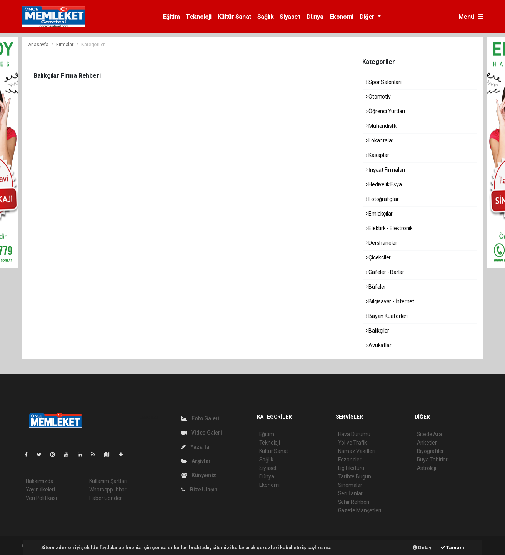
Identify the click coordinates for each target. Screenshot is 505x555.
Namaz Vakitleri (356, 451)
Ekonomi (341, 16)
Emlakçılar (379, 214)
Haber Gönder (105, 498)
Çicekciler (378, 257)
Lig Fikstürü (351, 468)
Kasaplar (377, 155)
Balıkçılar (378, 331)
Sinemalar (350, 485)
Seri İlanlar (350, 493)
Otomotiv (378, 97)
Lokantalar (380, 140)
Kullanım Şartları (108, 481)
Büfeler (376, 287)
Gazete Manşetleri (360, 510)
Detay (422, 547)
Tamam (452, 547)
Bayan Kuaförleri (387, 316)
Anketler (427, 443)
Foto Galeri (200, 418)
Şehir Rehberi (354, 502)
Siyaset (290, 16)
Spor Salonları (384, 82)
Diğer (368, 16)
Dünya (315, 16)
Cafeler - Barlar (385, 272)
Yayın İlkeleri (40, 489)
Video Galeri (201, 433)
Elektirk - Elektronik (389, 228)
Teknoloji (198, 16)
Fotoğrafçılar (382, 199)
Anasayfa (39, 44)
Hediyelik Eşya (384, 184)
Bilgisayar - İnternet (390, 301)
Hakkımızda (39, 481)
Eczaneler (350, 459)
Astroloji (426, 468)
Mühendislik (381, 126)
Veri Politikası (41, 498)
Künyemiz (198, 475)
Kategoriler (93, 44)
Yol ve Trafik (352, 443)
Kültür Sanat (234, 16)
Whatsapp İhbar (108, 489)
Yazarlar (196, 447)
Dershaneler (382, 243)
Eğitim (171, 16)
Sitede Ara (429, 434)
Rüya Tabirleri (433, 459)
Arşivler (196, 461)
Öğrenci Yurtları (385, 111)
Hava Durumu (354, 434)
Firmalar (64, 44)
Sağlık (265, 16)
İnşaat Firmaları (385, 170)
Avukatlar (379, 345)
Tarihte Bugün (355, 476)
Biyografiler (430, 451)
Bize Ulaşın (199, 489)
